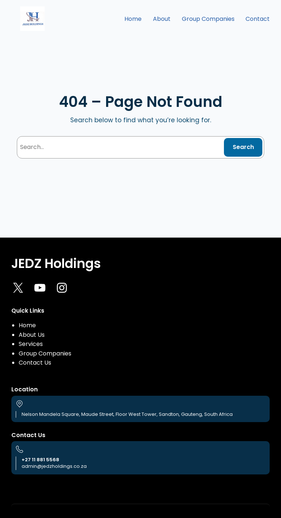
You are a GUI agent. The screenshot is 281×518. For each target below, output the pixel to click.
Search (243, 147)
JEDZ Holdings (56, 263)
